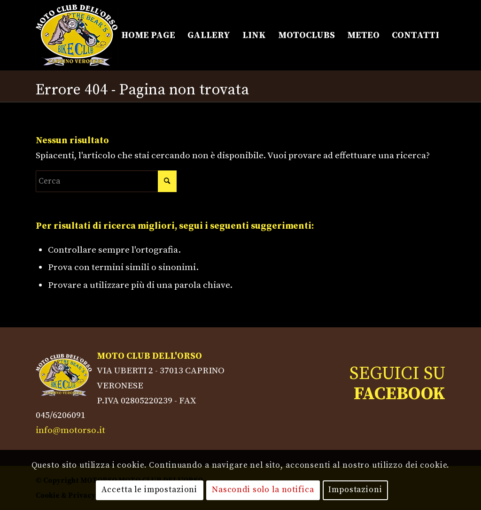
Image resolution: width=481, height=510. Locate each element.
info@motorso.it (70, 430)
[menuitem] (148, 35)
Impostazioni (355, 490)
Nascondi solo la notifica (263, 490)
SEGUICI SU (397, 384)
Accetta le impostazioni (149, 490)
